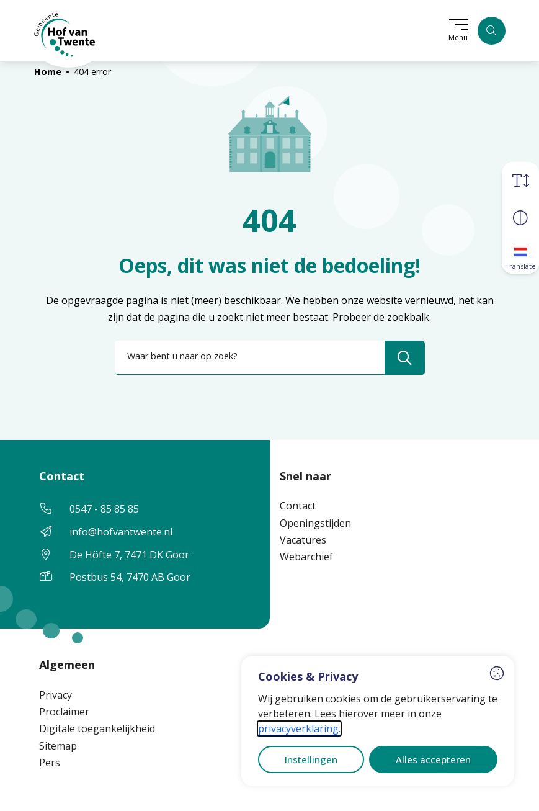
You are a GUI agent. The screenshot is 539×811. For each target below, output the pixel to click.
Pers (49, 762)
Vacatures (303, 540)
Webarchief (306, 556)
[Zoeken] (492, 31)
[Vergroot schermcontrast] (520, 217)
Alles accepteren (433, 759)
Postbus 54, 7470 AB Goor (129, 577)
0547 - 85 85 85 (104, 509)
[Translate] (520, 254)
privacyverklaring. (299, 728)
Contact (298, 506)
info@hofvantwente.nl (120, 532)
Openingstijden (315, 523)
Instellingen (311, 759)
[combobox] (270, 358)
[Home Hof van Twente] (65, 30)
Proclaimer (64, 712)
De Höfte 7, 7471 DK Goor (129, 555)
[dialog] (377, 721)
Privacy (55, 695)
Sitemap (58, 746)
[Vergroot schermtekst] (520, 180)
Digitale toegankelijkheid (97, 728)
